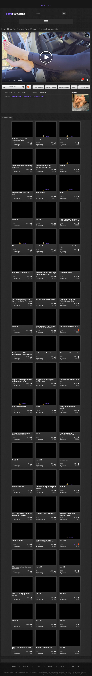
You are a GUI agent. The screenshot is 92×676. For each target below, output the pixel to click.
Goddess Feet (38, 96)
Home (14, 666)
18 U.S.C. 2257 (76, 666)
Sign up (43, 5)
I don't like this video (23, 87)
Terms (50, 666)
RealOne (74, 92)
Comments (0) (84, 87)
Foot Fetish (28, 96)
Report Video (51, 87)
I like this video (4, 87)
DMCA (62, 666)
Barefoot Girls (16, 96)
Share (74, 87)
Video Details (38, 87)
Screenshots (64, 87)
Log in (49, 5)
